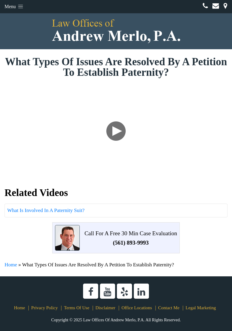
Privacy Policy (44, 307)
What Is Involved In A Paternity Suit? (46, 210)
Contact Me (168, 307)
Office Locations (136, 307)
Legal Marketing (200, 307)
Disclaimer (105, 307)
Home (11, 265)
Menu (14, 6)
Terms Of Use (76, 307)
